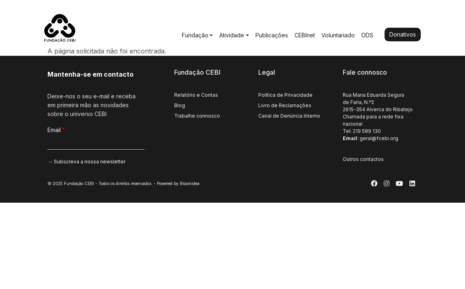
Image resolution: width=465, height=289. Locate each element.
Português (364, 11)
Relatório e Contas (196, 95)
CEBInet (304, 35)
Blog (179, 105)
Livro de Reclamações (284, 105)
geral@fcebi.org (379, 138)
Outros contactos (363, 159)
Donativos (402, 34)
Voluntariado (338, 35)
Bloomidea (190, 183)
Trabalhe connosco (197, 116)
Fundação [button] (195, 35)
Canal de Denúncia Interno (289, 116)
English (390, 11)
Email (54, 129)
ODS (367, 35)
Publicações (271, 35)
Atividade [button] (231, 35)
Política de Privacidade (285, 95)
